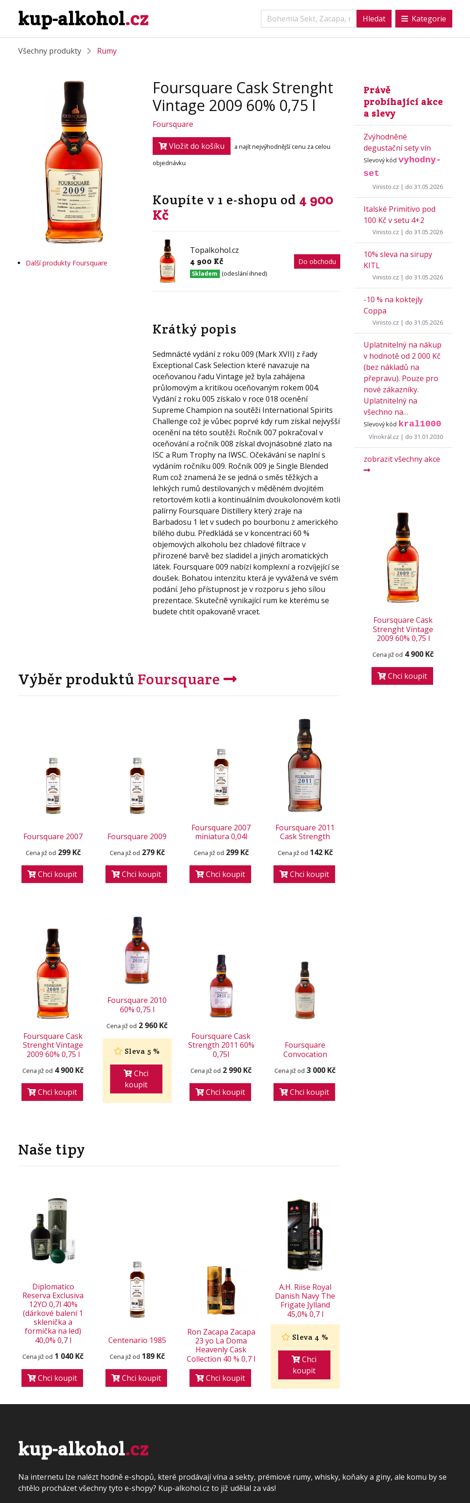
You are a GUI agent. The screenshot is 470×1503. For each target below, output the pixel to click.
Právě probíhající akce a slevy (403, 101)
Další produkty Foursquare (66, 262)
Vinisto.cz (385, 186)
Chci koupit (52, 874)
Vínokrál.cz (384, 436)
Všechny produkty (49, 51)
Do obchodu (317, 261)
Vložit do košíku (191, 146)
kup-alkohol (83, 18)
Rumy (107, 51)
